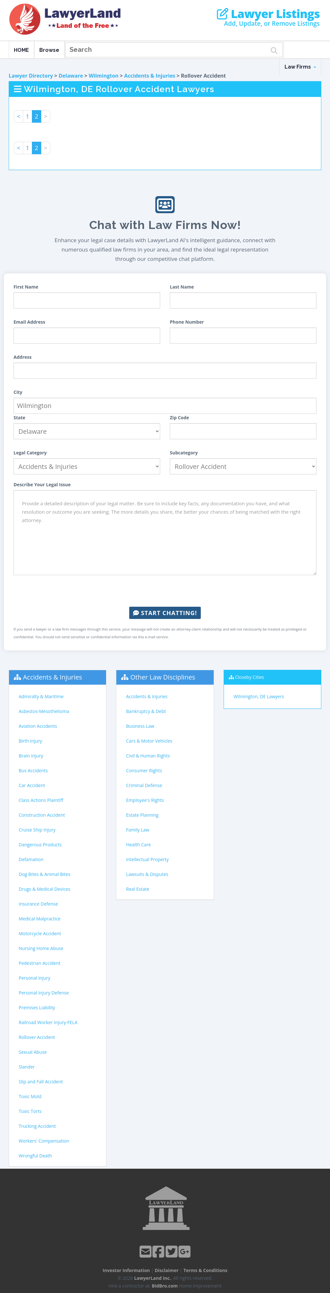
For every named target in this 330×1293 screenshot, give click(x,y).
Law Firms (300, 67)
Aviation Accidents (38, 726)
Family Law (137, 830)
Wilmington (104, 75)
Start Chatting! (165, 613)
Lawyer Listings (268, 14)
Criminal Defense (144, 785)
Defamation (31, 859)
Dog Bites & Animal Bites (44, 874)
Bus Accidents (33, 770)
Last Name (182, 287)
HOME (21, 50)
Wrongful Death (35, 1156)
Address (23, 357)
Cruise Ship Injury (37, 830)
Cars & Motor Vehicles (149, 741)
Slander (27, 1067)
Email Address (29, 322)
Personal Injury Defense (44, 993)
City (18, 392)
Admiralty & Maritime (41, 696)
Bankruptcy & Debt (146, 711)
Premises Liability (37, 1007)
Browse (49, 50)
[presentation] (165, 591)
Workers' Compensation (44, 1141)
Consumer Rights (144, 770)
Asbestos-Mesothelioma (44, 711)
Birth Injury (30, 741)
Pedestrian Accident (39, 963)
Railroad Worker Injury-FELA (48, 1022)
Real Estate (137, 889)
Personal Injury (34, 978)
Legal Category (30, 453)
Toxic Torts (30, 1111)
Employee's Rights (145, 800)
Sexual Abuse (33, 1052)
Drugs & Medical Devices (44, 889)
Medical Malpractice (40, 919)
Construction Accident (42, 815)
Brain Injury (31, 756)
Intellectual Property (147, 859)
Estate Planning (142, 815)
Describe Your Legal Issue (42, 484)
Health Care (138, 844)
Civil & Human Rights (148, 756)
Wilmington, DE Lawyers (259, 696)
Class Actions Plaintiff (41, 800)
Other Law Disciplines (163, 677)
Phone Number (187, 322)
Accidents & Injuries (149, 75)
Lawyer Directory (31, 75)
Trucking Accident (37, 1126)
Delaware (71, 75)
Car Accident (32, 785)
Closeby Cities (249, 677)
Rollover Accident (37, 1037)
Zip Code (179, 417)
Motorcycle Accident (40, 933)
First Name (26, 287)
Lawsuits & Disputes (147, 874)
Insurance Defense (38, 904)
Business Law (140, 726)
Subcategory (184, 453)
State (19, 417)
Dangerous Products (40, 844)
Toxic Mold (30, 1096)
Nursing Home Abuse (41, 948)
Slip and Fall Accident (41, 1082)
